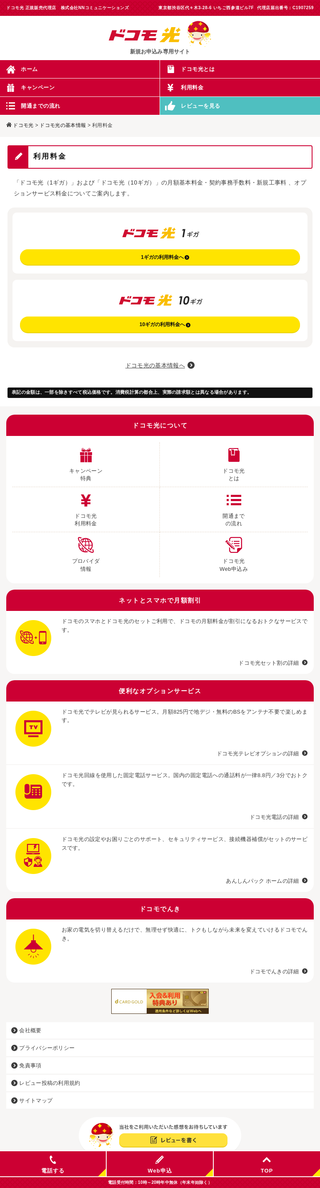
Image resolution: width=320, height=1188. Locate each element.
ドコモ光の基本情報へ (155, 365)
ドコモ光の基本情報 (63, 125)
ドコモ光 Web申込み (234, 552)
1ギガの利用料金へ (165, 257)
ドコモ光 (23, 125)
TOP (267, 1164)
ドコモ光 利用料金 (85, 507)
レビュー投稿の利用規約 (45, 1083)
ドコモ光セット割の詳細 (268, 663)
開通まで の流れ (233, 507)
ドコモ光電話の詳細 (274, 817)
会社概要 (26, 1030)
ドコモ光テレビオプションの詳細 (258, 753)
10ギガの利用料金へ (165, 324)
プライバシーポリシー (43, 1048)
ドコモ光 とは (233, 461)
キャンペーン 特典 (85, 461)
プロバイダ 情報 (86, 552)
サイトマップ (31, 1100)
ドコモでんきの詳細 (274, 971)
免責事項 (26, 1065)
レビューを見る (200, 106)
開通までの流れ (40, 106)
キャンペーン (38, 87)
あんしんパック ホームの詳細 (262, 881)
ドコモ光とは (198, 69)
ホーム (29, 69)
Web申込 (159, 1164)
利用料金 (192, 87)
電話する (53, 1164)
